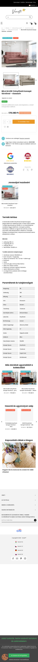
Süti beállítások (24, 659)
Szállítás (23, 2)
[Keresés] (19, 17)
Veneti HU (19, 515)
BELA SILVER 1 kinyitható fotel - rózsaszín (10, 204)
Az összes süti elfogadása (19, 655)
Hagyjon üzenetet (25, 138)
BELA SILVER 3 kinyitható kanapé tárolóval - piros (10, 389)
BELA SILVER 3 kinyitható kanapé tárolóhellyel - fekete (28, 389)
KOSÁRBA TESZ (23, 122)
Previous (2, 80)
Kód (3, 98)
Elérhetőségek (29, 2)
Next (36, 80)
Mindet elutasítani (14, 659)
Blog (34, 2)
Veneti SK (19, 527)
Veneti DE (19, 523)
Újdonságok (17, 2)
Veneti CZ (19, 519)
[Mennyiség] (7, 122)
